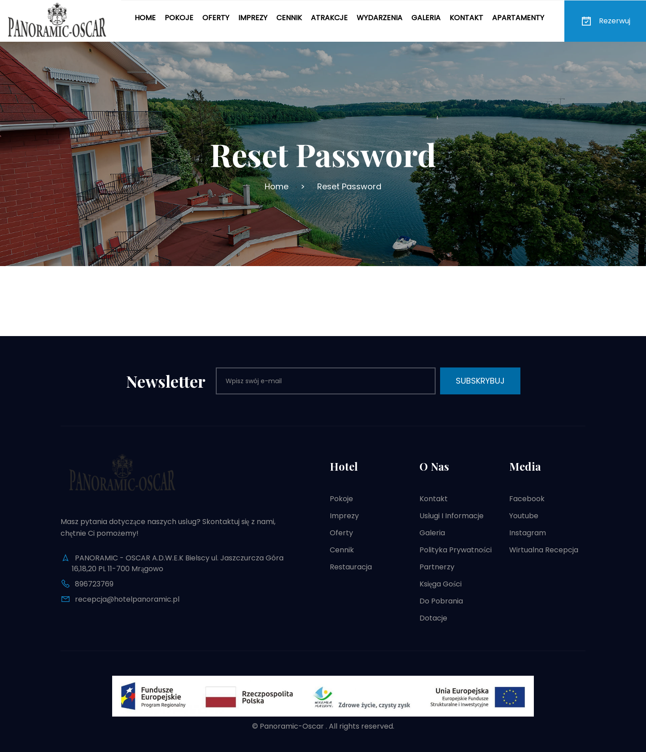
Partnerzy (436, 567)
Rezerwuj (605, 21)
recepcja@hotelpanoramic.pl (127, 599)
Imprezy (252, 18)
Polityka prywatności (455, 550)
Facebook (527, 499)
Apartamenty (518, 18)
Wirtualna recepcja (543, 550)
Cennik (289, 18)
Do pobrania (441, 601)
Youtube (523, 516)
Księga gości (440, 584)
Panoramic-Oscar (292, 726)
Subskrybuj (480, 380)
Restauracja (351, 567)
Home (145, 18)
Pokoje (179, 18)
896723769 (94, 584)
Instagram (527, 533)
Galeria (426, 18)
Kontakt (466, 18)
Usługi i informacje (451, 516)
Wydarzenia (379, 18)
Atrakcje (329, 18)
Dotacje (433, 618)
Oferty (215, 18)
